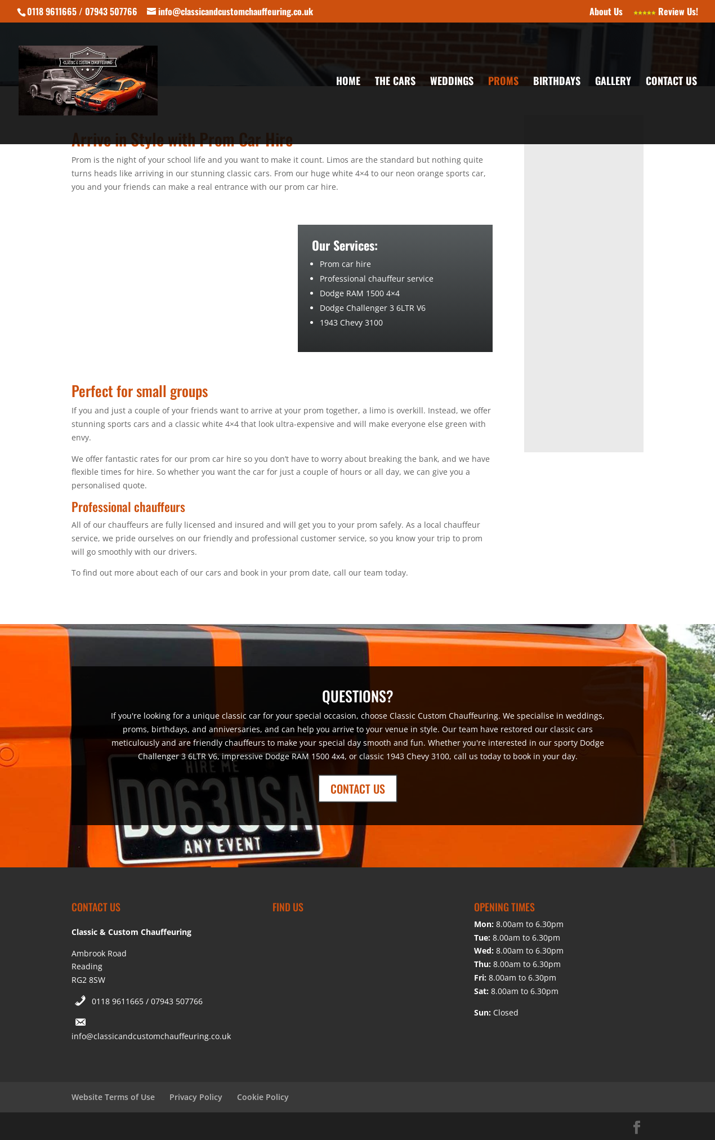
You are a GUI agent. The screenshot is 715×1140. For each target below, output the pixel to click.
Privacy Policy (195, 1097)
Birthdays (556, 82)
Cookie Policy (263, 1097)
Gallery (613, 82)
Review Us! (665, 12)
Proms (503, 82)
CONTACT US (357, 788)
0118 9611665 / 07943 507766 (147, 1001)
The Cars (395, 82)
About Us (606, 12)
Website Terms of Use (113, 1097)
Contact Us (671, 82)
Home (348, 82)
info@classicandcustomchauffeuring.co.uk (151, 1036)
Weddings (451, 82)
